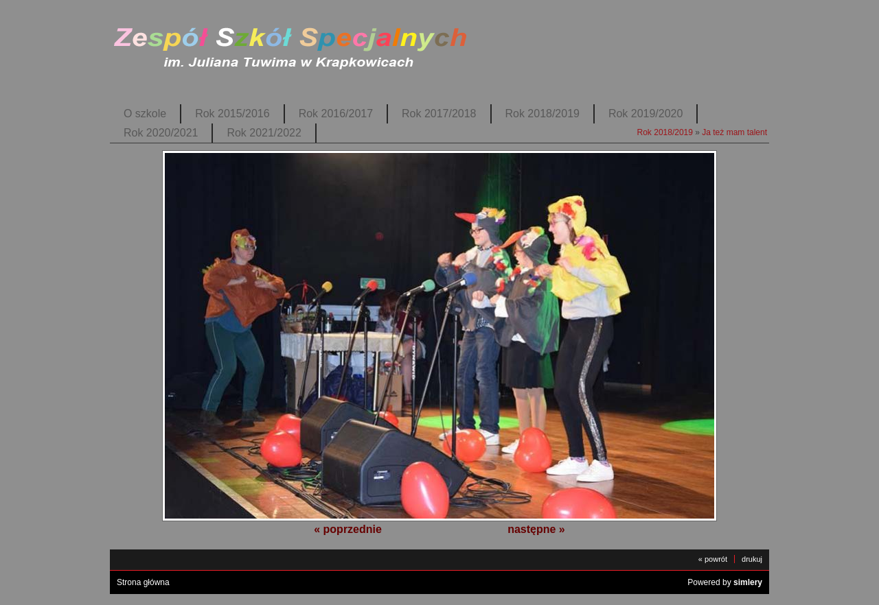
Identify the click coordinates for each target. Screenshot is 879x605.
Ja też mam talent (734, 132)
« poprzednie (348, 529)
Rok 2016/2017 (336, 113)
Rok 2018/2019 (542, 113)
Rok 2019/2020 (645, 113)
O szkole (145, 113)
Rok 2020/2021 (161, 133)
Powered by (724, 582)
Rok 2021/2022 (264, 133)
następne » (536, 529)
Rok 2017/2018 (439, 113)
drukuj (752, 559)
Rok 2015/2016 (232, 113)
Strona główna (143, 582)
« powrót (712, 559)
